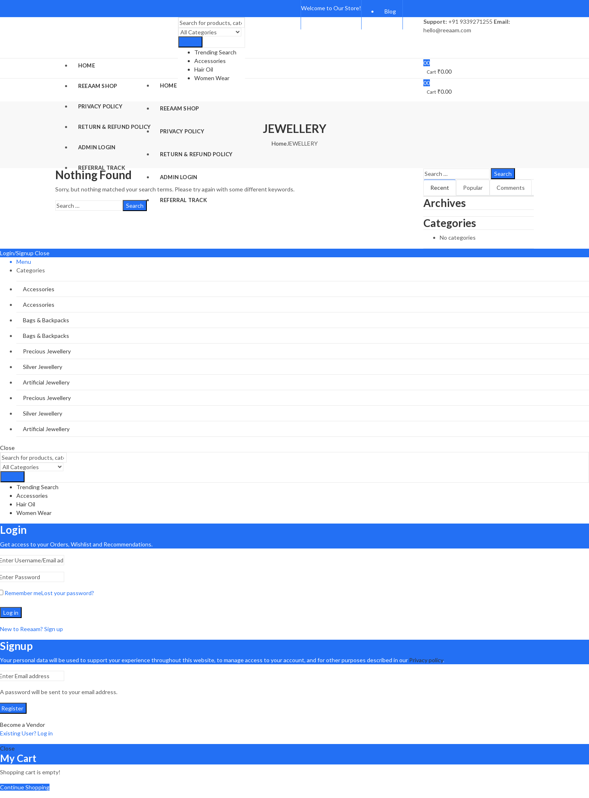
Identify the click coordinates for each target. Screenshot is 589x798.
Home (279, 143)
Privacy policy (426, 659)
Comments (511, 187)
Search (190, 42)
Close (42, 253)
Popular (473, 187)
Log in (10, 612)
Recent (439, 187)
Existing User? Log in (26, 733)
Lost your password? (67, 592)
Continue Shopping (24, 787)
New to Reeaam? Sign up (31, 628)
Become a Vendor (22, 724)
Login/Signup (17, 253)
